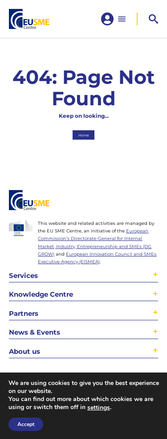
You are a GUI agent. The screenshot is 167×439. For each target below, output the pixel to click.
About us (24, 351)
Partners (23, 313)
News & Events (34, 332)
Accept (25, 424)
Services (23, 275)
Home (83, 135)
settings (98, 408)
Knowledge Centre (41, 294)
